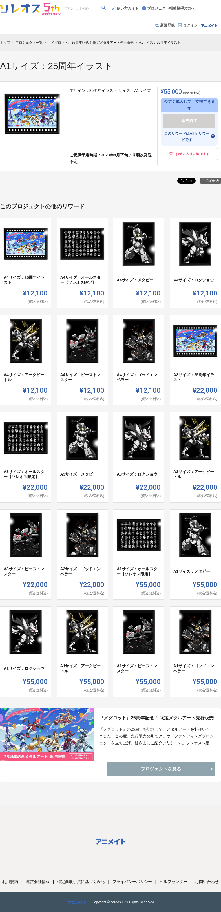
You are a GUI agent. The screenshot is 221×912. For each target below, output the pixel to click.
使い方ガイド (125, 8)
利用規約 (10, 881)
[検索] (104, 8)
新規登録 (164, 25)
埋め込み (211, 180)
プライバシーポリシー (132, 881)
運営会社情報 (38, 881)
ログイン (188, 25)
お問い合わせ (207, 881)
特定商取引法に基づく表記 (81, 881)
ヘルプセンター (173, 881)
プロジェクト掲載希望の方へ (168, 8)
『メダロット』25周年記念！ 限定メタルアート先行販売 (156, 718)
